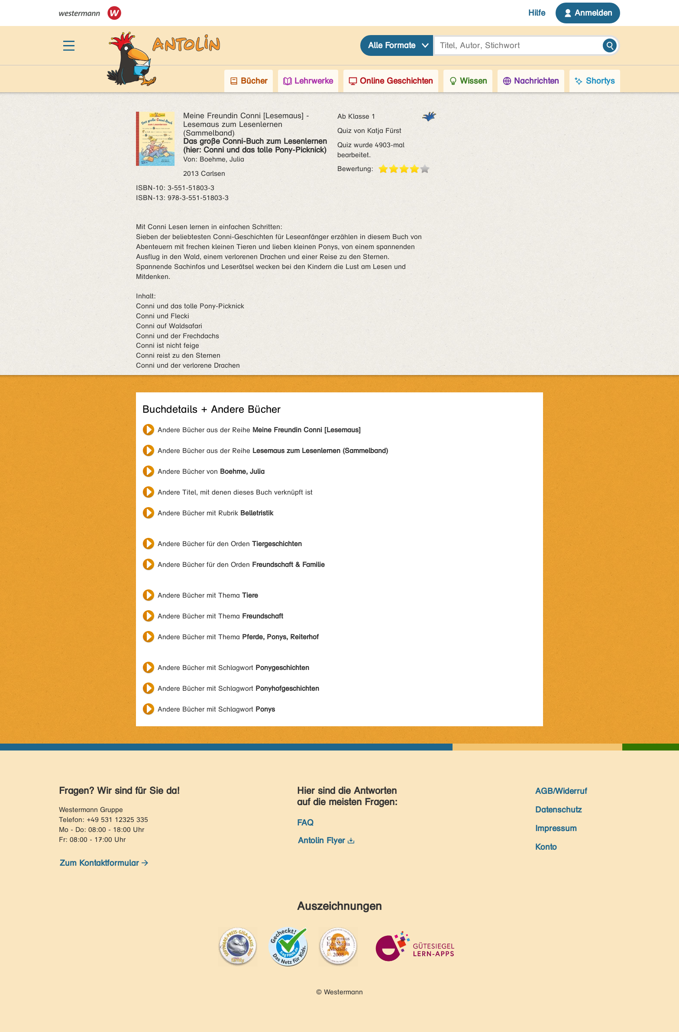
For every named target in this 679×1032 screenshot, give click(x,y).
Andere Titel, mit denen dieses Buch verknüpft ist (235, 492)
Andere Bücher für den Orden (230, 544)
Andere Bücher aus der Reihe (259, 430)
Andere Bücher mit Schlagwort (233, 667)
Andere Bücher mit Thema (208, 595)
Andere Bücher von (211, 471)
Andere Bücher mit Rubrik (215, 513)
